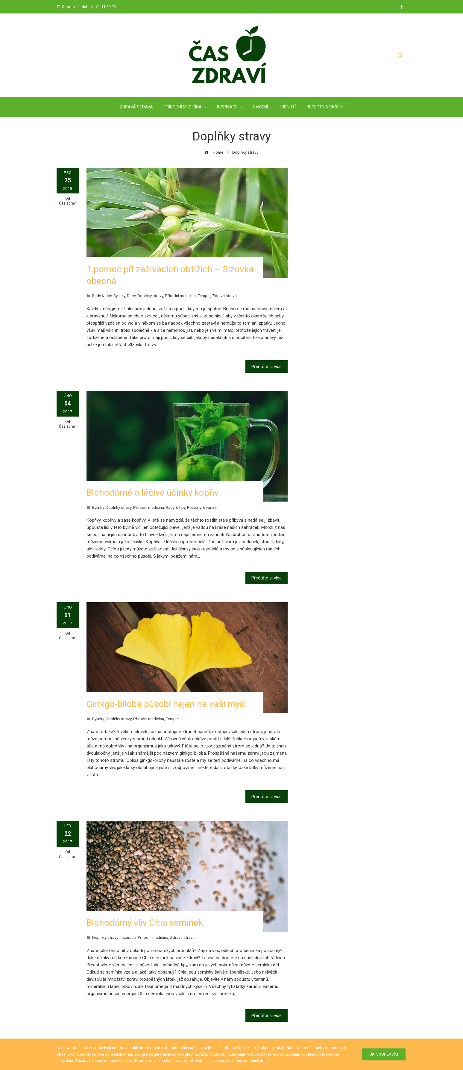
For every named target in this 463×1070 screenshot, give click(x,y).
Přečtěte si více (266, 366)
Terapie (204, 295)
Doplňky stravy (150, 295)
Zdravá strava (224, 295)
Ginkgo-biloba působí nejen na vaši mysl (166, 704)
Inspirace (128, 937)
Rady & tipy (102, 295)
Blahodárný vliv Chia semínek (144, 922)
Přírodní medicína (180, 295)
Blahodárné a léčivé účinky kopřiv (152, 492)
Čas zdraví (68, 203)
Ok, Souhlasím (383, 1054)
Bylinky (119, 295)
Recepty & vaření (202, 507)
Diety (131, 295)
